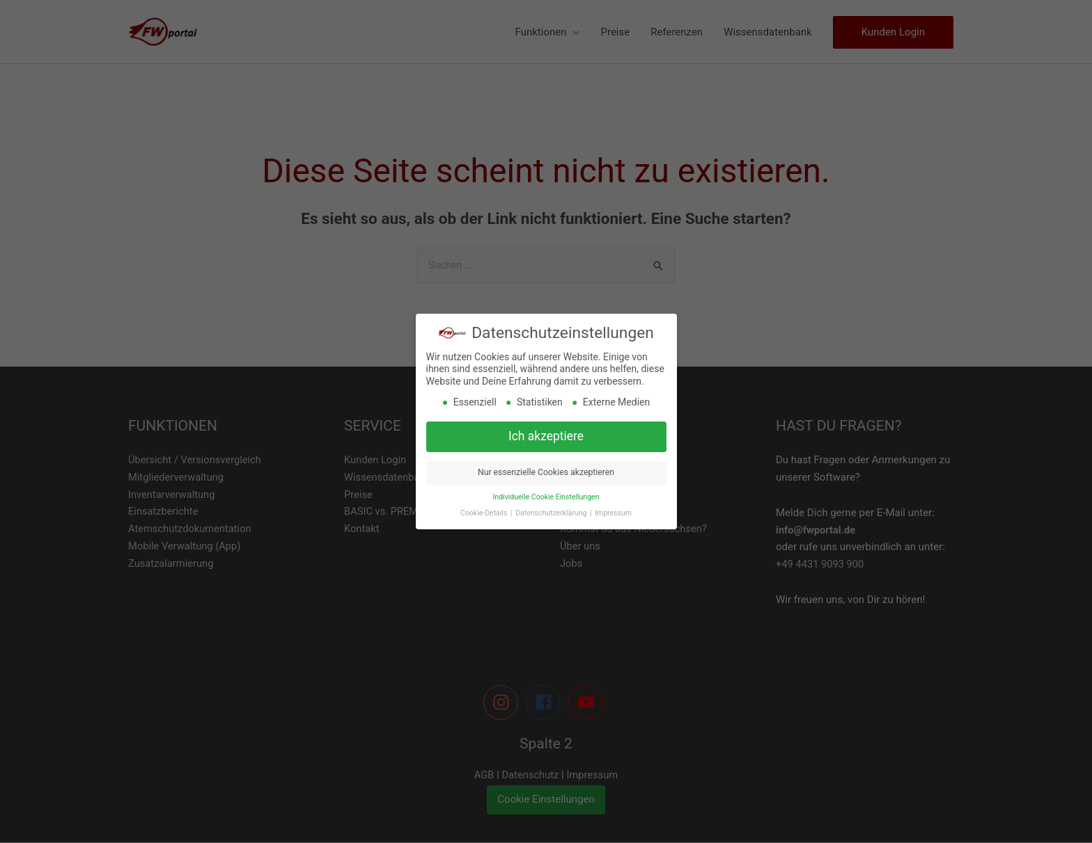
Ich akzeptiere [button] (546, 436)
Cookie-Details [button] (484, 512)
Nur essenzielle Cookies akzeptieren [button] (546, 472)
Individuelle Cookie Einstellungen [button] (546, 496)
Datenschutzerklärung (551, 512)
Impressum (613, 512)
